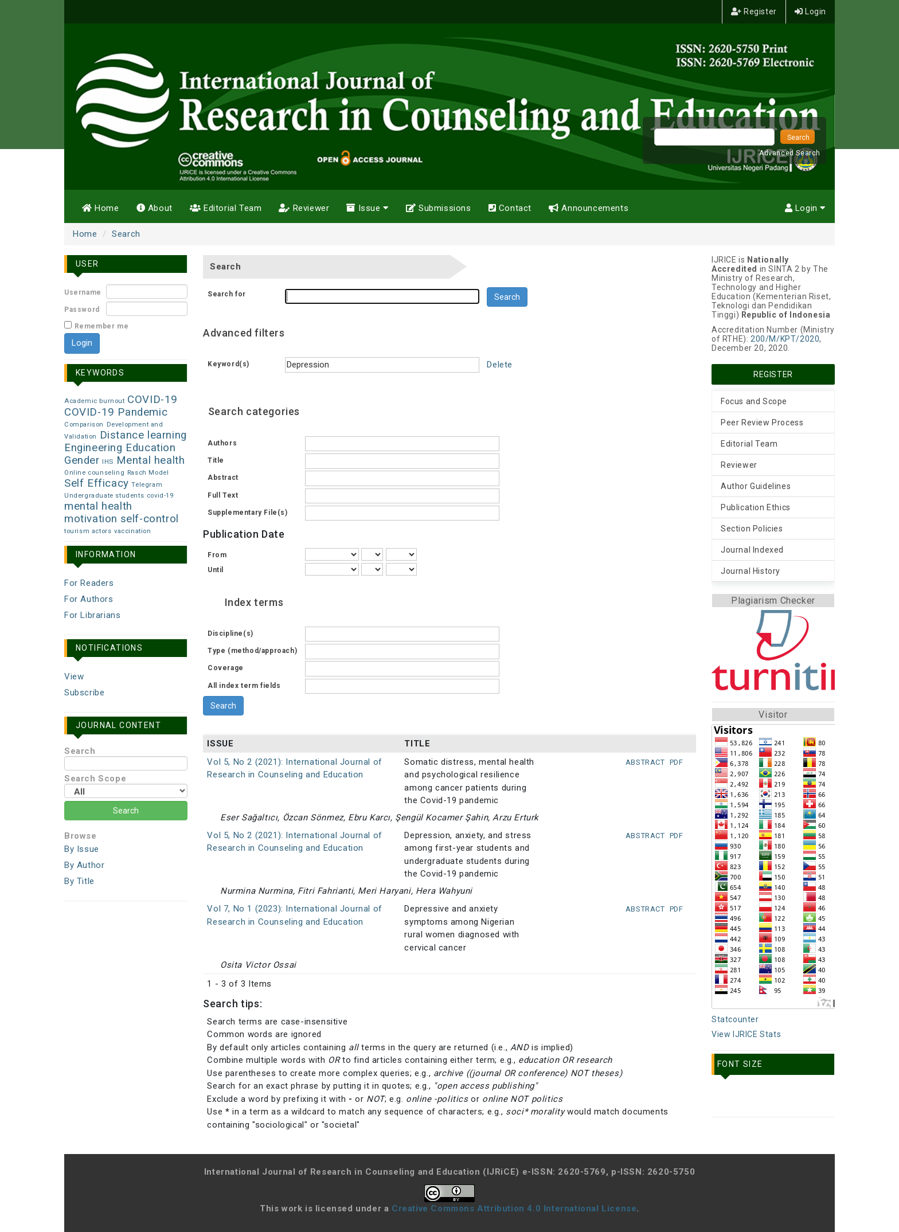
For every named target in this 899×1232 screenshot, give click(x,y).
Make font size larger (774, 1098)
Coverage (226, 667)
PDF (676, 762)
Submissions (438, 208)
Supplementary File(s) (248, 512)
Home (100, 208)
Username (82, 292)
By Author (84, 865)
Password (82, 310)
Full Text (223, 495)
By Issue (81, 849)
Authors (222, 443)
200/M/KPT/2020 (785, 338)
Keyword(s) (228, 364)
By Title (79, 881)
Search (126, 234)
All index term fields (244, 685)
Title (216, 460)
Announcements (588, 208)
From (217, 555)
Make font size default (749, 1098)
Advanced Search (789, 153)
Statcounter (735, 1019)
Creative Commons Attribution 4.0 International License (514, 1208)
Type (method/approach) (252, 650)
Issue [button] (367, 208)
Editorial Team (226, 208)
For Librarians (92, 615)
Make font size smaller (724, 1098)
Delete (500, 364)
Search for (227, 294)
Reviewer (304, 208)
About (154, 208)
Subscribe (84, 692)
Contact (509, 208)
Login (810, 11)
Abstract (223, 477)
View (74, 676)
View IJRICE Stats (746, 1034)
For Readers (89, 583)
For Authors (89, 599)
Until (216, 569)
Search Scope (125, 785)
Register (754, 11)
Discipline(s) (230, 633)
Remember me (102, 326)
